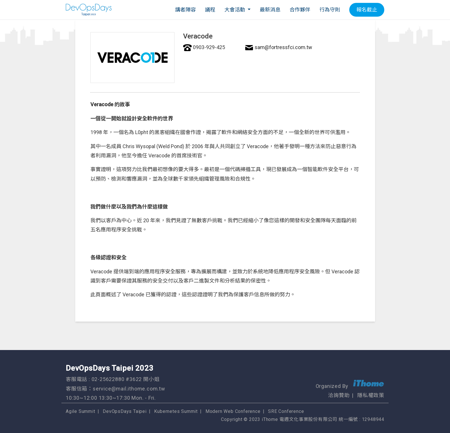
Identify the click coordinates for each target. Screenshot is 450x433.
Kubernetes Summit (176, 411)
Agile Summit (80, 411)
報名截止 (366, 10)
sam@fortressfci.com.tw (283, 47)
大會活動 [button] (235, 10)
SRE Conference (286, 411)
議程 (210, 10)
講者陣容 (185, 10)
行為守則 (329, 10)
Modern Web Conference (233, 411)
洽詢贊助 (339, 395)
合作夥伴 (300, 10)
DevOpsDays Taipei (125, 411)
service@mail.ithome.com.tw (129, 389)
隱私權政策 (370, 395)
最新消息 (270, 10)
